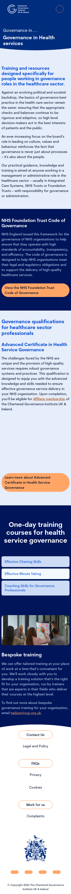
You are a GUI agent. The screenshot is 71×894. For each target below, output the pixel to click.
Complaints (35, 816)
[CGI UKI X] (43, 872)
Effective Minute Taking (23, 574)
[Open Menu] (59, 9)
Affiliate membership (49, 399)
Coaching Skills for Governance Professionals (29, 588)
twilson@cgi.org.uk (26, 713)
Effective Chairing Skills (23, 561)
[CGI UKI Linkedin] (15, 872)
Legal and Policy (35, 746)
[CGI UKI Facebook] (29, 872)
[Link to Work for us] (36, 804)
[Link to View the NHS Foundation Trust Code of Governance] (35, 290)
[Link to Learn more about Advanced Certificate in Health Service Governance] (35, 482)
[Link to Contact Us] (36, 735)
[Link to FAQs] (36, 763)
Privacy (35, 775)
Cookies (35, 787)
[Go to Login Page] (49, 9)
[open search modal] (38, 9)
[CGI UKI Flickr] (57, 872)
